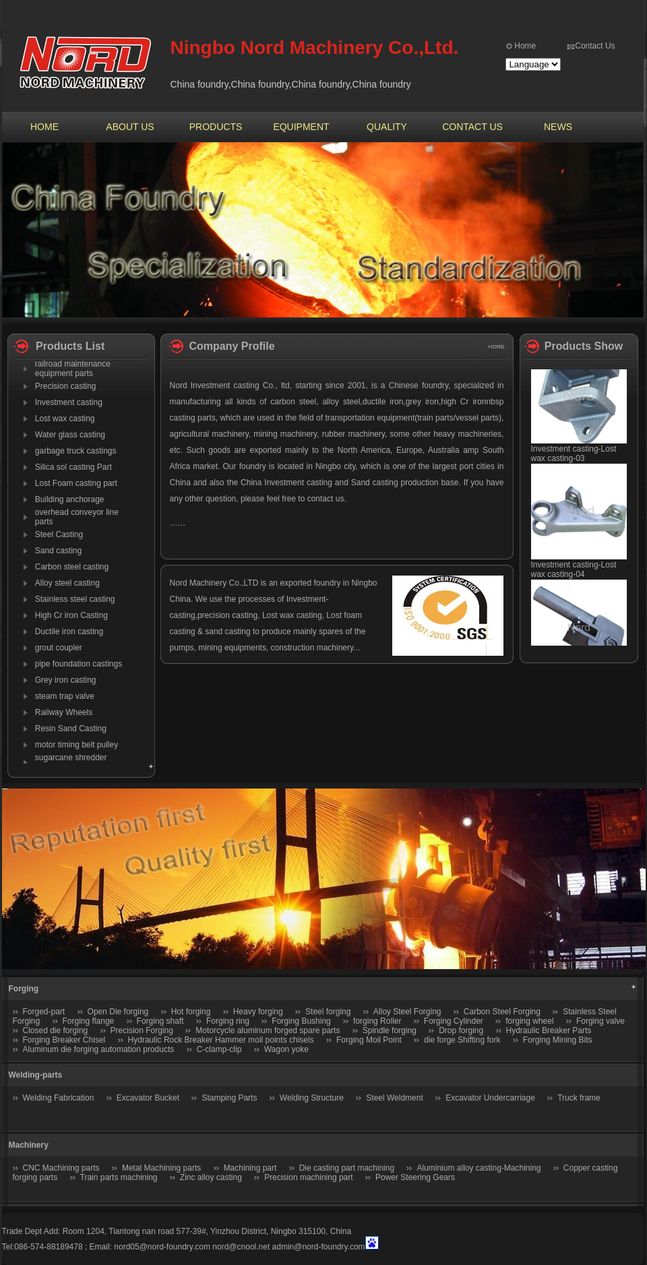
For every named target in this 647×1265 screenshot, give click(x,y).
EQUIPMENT (301, 126)
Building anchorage (69, 499)
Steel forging (327, 1011)
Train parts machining (119, 1177)
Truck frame (578, 1098)
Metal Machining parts (161, 1168)
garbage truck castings (76, 451)
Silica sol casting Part (73, 467)
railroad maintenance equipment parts (73, 368)
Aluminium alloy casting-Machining (479, 1168)
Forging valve (600, 1021)
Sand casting (58, 550)
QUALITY (387, 126)
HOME (44, 126)
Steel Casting (59, 534)
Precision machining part (308, 1177)
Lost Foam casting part (76, 483)
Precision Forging (142, 1030)
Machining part (250, 1168)
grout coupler (58, 647)
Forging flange (89, 1021)
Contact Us (595, 46)
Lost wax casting (65, 418)
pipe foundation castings (78, 664)
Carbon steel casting (72, 567)
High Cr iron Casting (71, 615)
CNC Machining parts (61, 1168)
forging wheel (529, 1021)
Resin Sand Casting (70, 728)
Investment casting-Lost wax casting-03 (574, 458)
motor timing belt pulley (76, 744)
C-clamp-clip (219, 1049)
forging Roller (377, 1021)
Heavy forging (258, 1011)
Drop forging (461, 1030)
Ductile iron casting (69, 631)
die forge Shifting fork (462, 1040)
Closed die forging (55, 1030)
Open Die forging (118, 1011)
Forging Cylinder (453, 1021)
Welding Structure (312, 1098)
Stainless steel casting (75, 599)
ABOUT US (130, 126)
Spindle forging (390, 1030)
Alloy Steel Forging (407, 1011)
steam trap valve (64, 696)
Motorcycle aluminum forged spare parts (267, 1030)
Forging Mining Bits (557, 1040)
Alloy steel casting (67, 583)
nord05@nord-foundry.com (162, 1247)
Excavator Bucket (148, 1098)
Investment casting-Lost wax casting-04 (574, 574)
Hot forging (191, 1011)
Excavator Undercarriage (490, 1098)
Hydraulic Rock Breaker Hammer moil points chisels (221, 1040)
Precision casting (65, 386)
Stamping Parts (229, 1098)
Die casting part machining (346, 1168)
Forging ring (227, 1021)
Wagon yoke (286, 1049)
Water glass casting (70, 434)
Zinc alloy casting (211, 1177)
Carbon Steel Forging (502, 1011)
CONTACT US (472, 126)
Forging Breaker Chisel (65, 1040)
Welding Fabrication (58, 1098)
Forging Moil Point (369, 1040)
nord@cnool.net (241, 1247)
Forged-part (44, 1011)
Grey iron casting (65, 680)
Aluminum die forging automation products (99, 1049)
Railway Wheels (63, 712)
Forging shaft (160, 1021)
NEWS (558, 126)
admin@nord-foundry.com (318, 1247)
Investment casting (68, 402)
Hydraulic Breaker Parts (549, 1030)
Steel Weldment (394, 1098)
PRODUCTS (216, 126)
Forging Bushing (301, 1021)
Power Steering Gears (415, 1177)
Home (525, 46)
